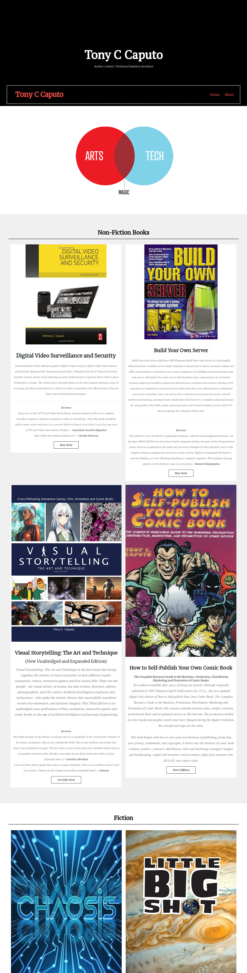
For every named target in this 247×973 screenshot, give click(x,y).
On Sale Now (152, 583)
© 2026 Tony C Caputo (27, 958)
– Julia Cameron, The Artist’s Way (87, 910)
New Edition (209, 541)
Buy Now (37, 497)
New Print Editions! (200, 836)
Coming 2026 (47, 798)
